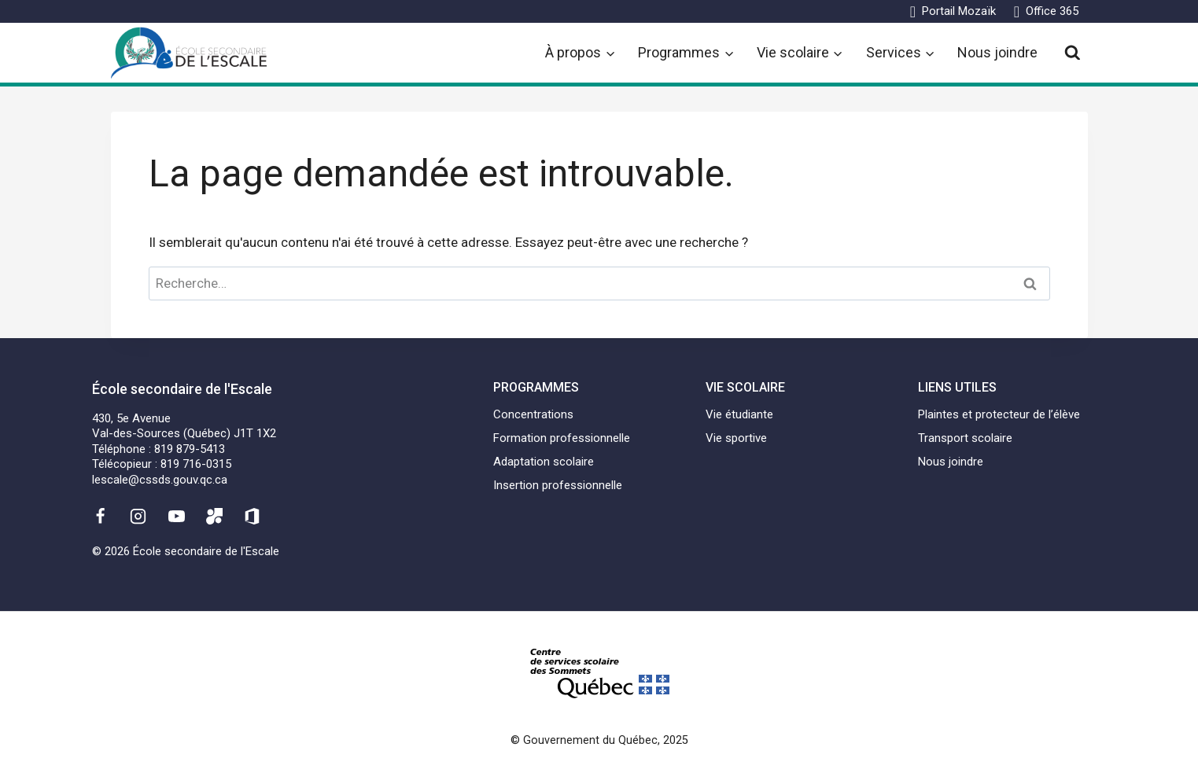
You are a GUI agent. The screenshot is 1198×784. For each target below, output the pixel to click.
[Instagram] (138, 515)
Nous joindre (997, 52)
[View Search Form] (1072, 53)
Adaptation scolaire (543, 462)
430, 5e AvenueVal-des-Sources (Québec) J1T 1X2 (184, 426)
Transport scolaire (965, 438)
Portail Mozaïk (959, 11)
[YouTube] (176, 515)
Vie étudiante (739, 414)
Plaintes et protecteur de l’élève (999, 414)
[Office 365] (252, 515)
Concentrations (533, 414)
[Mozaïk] (213, 515)
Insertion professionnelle (557, 485)
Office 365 (1052, 11)
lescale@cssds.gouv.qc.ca (159, 480)
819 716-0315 (195, 464)
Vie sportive (736, 438)
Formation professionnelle (561, 438)
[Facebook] (100, 515)
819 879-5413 (189, 449)
